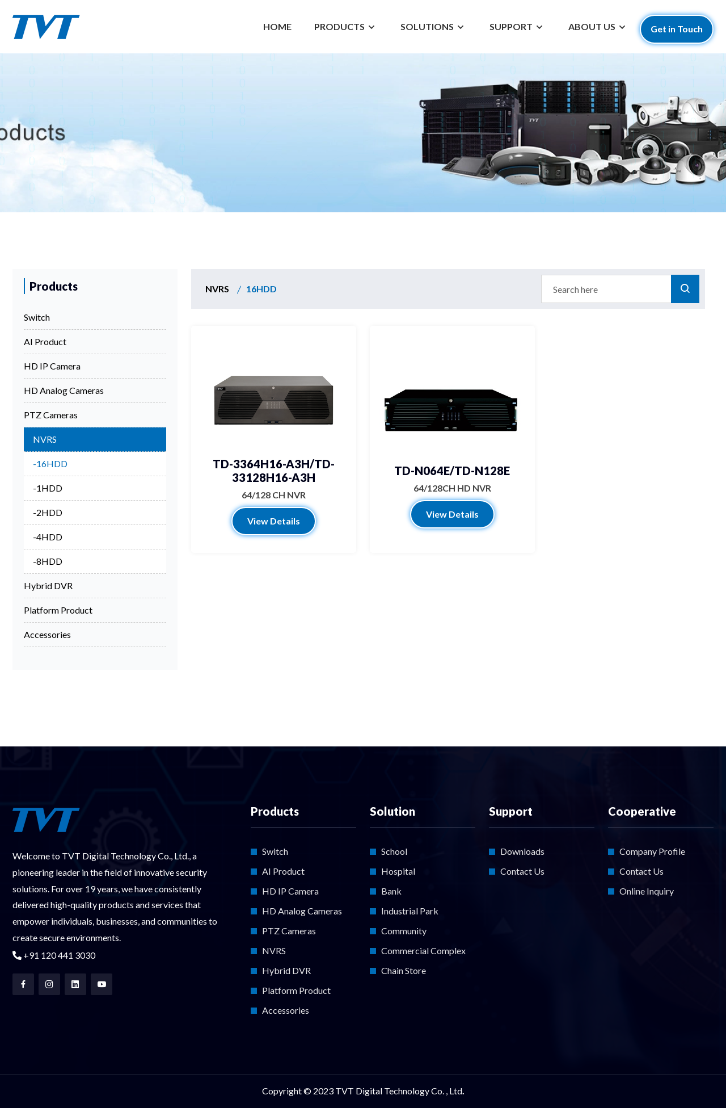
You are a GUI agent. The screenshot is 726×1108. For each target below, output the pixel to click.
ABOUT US (592, 26)
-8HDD (47, 561)
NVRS (45, 439)
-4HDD (47, 536)
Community (404, 930)
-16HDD (50, 463)
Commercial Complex (423, 950)
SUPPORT (511, 26)
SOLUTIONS (427, 26)
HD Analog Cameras (64, 390)
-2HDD (47, 512)
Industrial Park (409, 910)
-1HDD (47, 487)
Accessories (47, 634)
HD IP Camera (52, 365)
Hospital (398, 871)
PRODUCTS (340, 26)
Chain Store (403, 970)
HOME (277, 26)
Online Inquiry (646, 890)
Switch (37, 317)
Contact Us (522, 871)
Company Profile (652, 851)
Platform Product (58, 610)
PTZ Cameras (51, 414)
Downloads (522, 851)
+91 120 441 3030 (53, 955)
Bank (391, 890)
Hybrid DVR (48, 585)
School (394, 851)
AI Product (45, 341)
